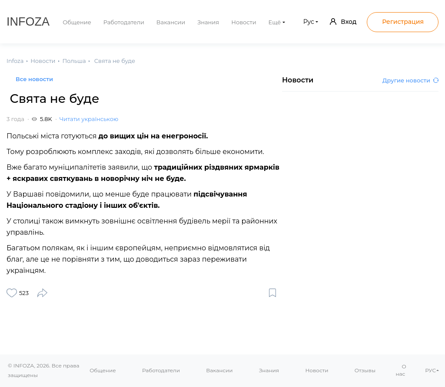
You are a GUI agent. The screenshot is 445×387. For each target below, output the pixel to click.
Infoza (28, 21)
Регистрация (403, 22)
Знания (208, 22)
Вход (343, 22)
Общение (77, 22)
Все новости (34, 78)
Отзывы (365, 370)
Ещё (275, 22)
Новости (243, 22)
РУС (430, 370)
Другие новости (410, 80)
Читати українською (89, 118)
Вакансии (170, 22)
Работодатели (123, 22)
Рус (308, 22)
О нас (401, 370)
